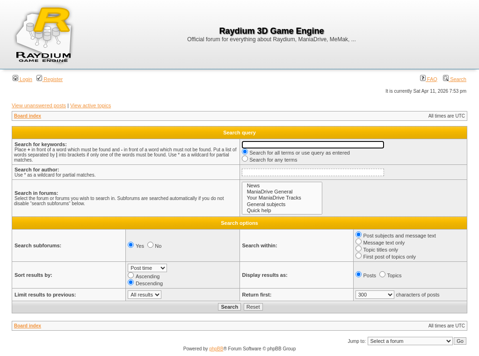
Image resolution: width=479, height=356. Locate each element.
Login (22, 79)
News (282, 186)
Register (49, 79)
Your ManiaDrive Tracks (282, 198)
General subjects (282, 204)
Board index (27, 116)
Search (454, 79)
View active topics (90, 105)
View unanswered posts (39, 105)
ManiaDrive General (282, 192)
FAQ (428, 79)
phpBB (216, 348)
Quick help (282, 211)
